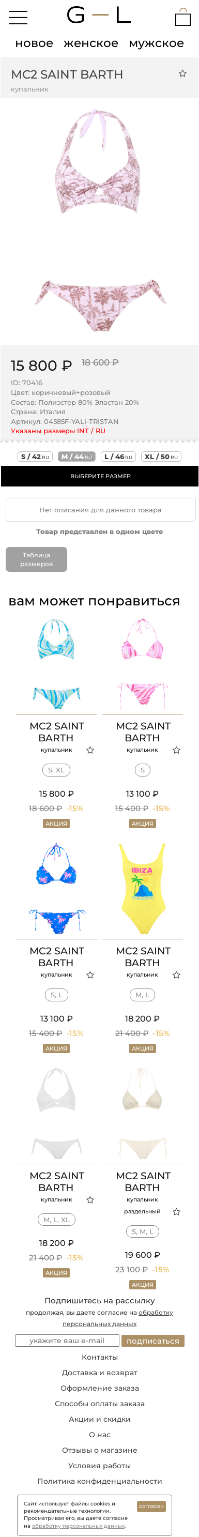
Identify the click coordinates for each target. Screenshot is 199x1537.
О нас (100, 1434)
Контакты (100, 1357)
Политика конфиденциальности (99, 1481)
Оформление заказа (99, 1388)
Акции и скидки (100, 1419)
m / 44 (77, 456)
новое (34, 43)
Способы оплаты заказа (100, 1403)
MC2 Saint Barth (67, 74)
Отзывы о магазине (99, 1450)
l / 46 (118, 456)
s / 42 (35, 456)
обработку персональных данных (78, 1526)
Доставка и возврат (99, 1372)
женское (91, 43)
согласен (151, 1506)
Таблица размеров (36, 559)
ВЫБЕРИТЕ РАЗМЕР (100, 476)
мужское (156, 43)
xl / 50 (161, 456)
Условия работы (99, 1465)
